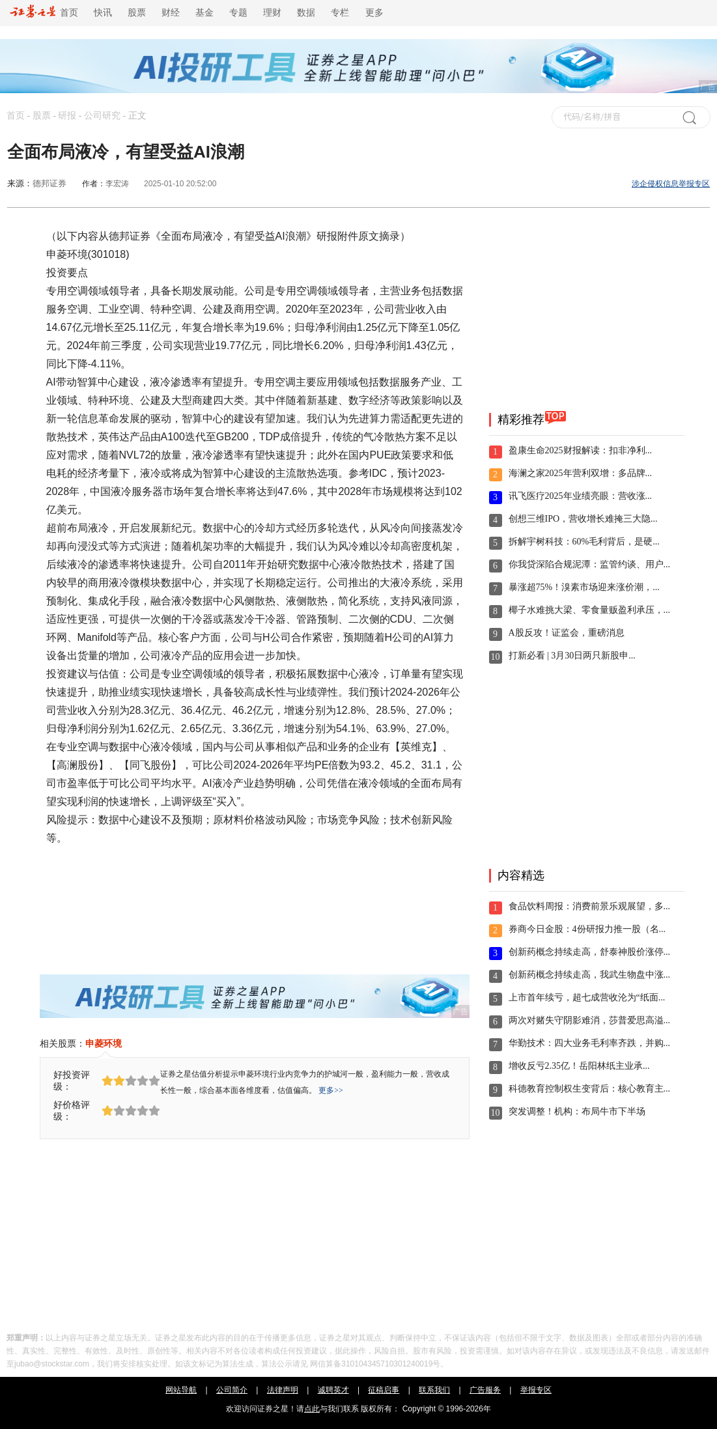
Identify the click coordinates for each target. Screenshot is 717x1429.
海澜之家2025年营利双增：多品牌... (581, 473)
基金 (204, 13)
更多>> (330, 1090)
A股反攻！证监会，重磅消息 (567, 633)
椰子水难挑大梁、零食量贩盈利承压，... (590, 610)
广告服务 (485, 1389)
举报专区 (536, 1389)
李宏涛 (117, 183)
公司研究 (102, 115)
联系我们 (434, 1389)
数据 (306, 13)
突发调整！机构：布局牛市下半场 (577, 1111)
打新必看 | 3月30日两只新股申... (572, 655)
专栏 (340, 13)
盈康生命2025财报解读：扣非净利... (581, 450)
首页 (44, 13)
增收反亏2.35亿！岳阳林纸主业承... (579, 1066)
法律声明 (282, 1389)
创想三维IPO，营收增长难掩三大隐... (583, 519)
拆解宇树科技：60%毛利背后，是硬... (584, 541)
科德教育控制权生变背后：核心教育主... (590, 1089)
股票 (137, 13)
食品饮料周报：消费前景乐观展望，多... (590, 906)
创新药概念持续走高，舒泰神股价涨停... (590, 952)
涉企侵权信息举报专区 (671, 183)
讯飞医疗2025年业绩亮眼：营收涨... (581, 496)
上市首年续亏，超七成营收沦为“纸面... (587, 997)
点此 (312, 1408)
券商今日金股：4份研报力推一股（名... (587, 929)
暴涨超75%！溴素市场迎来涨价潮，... (584, 587)
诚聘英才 (333, 1389)
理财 (272, 13)
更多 (374, 13)
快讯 (103, 13)
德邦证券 (49, 183)
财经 (171, 13)
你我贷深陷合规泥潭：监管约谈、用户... (590, 564)
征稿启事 (383, 1389)
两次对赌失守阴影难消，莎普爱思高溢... (590, 1020)
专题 (238, 13)
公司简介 (231, 1389)
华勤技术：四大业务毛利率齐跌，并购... (590, 1043)
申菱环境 (103, 1043)
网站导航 (181, 1389)
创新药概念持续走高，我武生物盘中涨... (590, 975)
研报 (67, 115)
